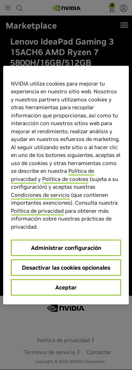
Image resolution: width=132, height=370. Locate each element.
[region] (65, 185)
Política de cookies (65, 179)
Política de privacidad (37, 210)
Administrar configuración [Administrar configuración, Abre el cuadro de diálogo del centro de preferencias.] (66, 247)
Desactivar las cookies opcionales (66, 267)
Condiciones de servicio (40, 195)
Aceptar (66, 287)
